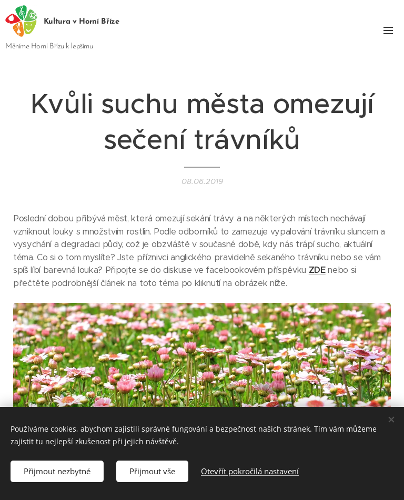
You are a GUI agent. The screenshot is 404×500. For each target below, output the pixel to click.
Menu (388, 30)
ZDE (317, 270)
